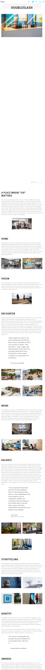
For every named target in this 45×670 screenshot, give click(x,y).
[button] (38, 182)
